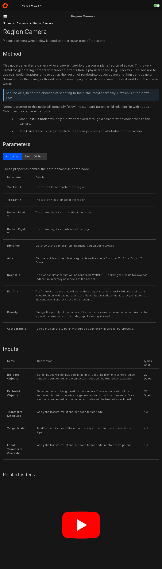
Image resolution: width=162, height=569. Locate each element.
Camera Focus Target (42, 131)
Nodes (7, 23)
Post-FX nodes (38, 119)
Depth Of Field (34, 156)
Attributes (12, 156)
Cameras (22, 23)
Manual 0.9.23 (32, 5)
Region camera (43, 23)
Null (146, 411)
